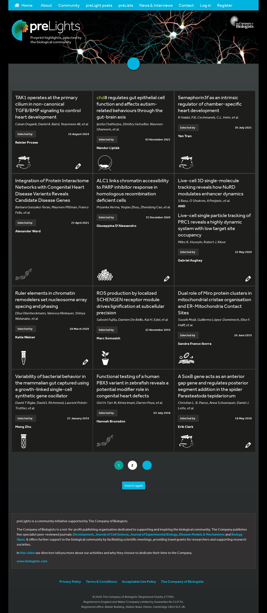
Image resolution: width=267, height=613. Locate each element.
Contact (186, 5)
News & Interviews (156, 5)
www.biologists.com (32, 560)
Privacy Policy (70, 580)
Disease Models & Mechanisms (202, 533)
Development (83, 533)
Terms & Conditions (101, 580)
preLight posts (99, 5)
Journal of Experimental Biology (154, 533)
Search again (133, 484)
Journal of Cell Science (112, 533)
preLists (125, 5)
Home (24, 5)
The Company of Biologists (182, 580)
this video (27, 551)
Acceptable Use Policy (139, 580)
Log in (205, 5)
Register (224, 5)
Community (69, 5)
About (46, 5)
